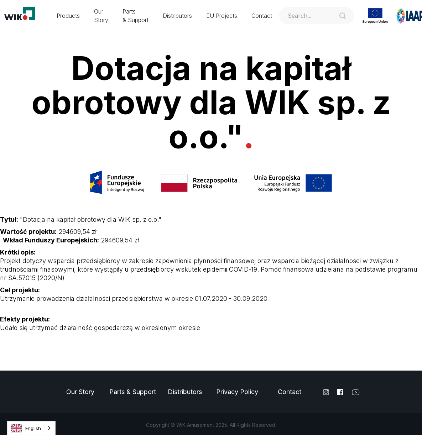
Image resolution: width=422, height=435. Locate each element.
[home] (25, 15)
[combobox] (31, 428)
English (26, 428)
